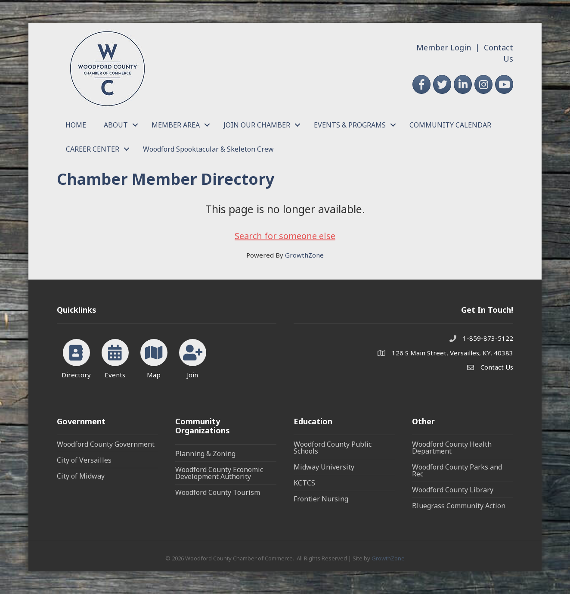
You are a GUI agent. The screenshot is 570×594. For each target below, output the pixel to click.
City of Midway (81, 476)
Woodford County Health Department (452, 447)
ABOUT (116, 125)
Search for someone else (285, 236)
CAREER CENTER (92, 149)
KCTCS (304, 483)
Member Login (443, 47)
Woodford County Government (106, 444)
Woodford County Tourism (217, 492)
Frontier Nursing (321, 499)
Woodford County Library (452, 489)
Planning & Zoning (205, 453)
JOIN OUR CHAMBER (256, 125)
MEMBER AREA (176, 125)
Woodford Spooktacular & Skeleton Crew (208, 149)
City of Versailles (84, 460)
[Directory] (76, 357)
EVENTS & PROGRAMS (350, 125)
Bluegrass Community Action (458, 505)
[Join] (193, 357)
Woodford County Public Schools (333, 447)
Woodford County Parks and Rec (457, 470)
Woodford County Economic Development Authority (219, 473)
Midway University (324, 467)
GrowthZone (304, 255)
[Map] (154, 357)
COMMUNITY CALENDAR (450, 125)
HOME (75, 125)
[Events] (115, 357)
